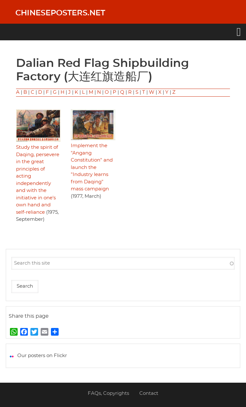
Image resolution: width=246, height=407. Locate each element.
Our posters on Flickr (42, 355)
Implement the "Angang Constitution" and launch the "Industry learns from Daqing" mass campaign (92, 167)
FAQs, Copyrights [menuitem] (108, 393)
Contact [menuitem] (148, 393)
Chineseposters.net (60, 13)
